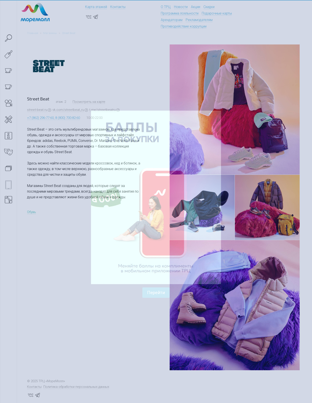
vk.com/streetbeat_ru (68, 110)
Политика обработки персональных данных (76, 387)
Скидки (208, 7)
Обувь (31, 212)
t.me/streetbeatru (102, 110)
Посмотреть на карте (89, 102)
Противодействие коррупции (183, 26)
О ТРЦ (166, 7)
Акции (195, 7)
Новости (181, 7)
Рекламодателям (199, 20)
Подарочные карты (217, 13)
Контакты (117, 7)
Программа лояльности (179, 13)
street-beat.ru (37, 110)
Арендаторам (171, 20)
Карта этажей (96, 7)
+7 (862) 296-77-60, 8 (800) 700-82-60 (53, 118)
